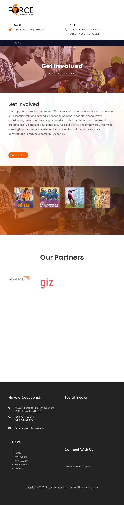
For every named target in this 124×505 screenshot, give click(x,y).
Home (52, 73)
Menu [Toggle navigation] (17, 43)
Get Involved (20, 464)
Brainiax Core (91, 487)
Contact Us (18, 155)
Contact (18, 468)
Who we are (20, 456)
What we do (20, 460)
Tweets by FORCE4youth (77, 466)
